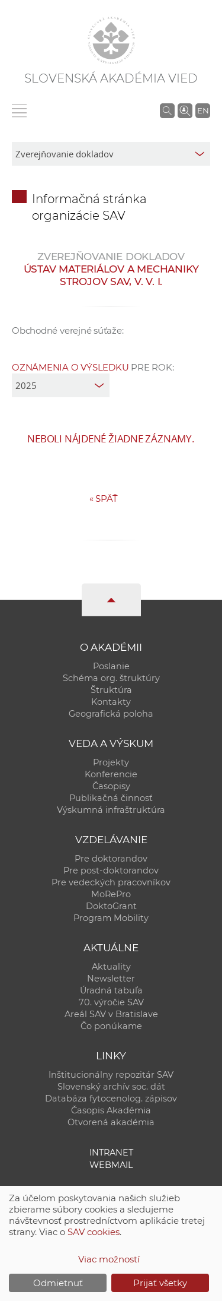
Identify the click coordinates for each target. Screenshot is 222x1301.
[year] (61, 385)
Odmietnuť (58, 1283)
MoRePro (111, 894)
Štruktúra (111, 690)
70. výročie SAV (111, 1002)
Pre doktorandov (111, 858)
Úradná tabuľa (111, 990)
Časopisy (111, 786)
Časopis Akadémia (111, 1110)
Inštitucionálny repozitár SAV (111, 1074)
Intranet (111, 1152)
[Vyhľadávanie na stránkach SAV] (167, 110)
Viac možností (109, 1259)
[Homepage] (111, 40)
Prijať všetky (160, 1283)
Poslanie (111, 666)
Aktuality (111, 966)
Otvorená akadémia (111, 1122)
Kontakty (111, 702)
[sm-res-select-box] (111, 154)
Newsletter (111, 978)
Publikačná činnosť (111, 798)
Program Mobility (111, 918)
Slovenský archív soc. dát (111, 1086)
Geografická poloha (111, 713)
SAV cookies (93, 1231)
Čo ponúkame (111, 1026)
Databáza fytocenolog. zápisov (111, 1098)
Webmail (111, 1165)
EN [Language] (203, 110)
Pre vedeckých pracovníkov (111, 882)
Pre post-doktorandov (111, 870)
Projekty (111, 762)
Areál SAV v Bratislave (111, 1014)
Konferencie (111, 774)
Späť (103, 498)
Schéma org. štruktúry (111, 678)
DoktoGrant (111, 906)
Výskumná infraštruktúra (111, 810)
